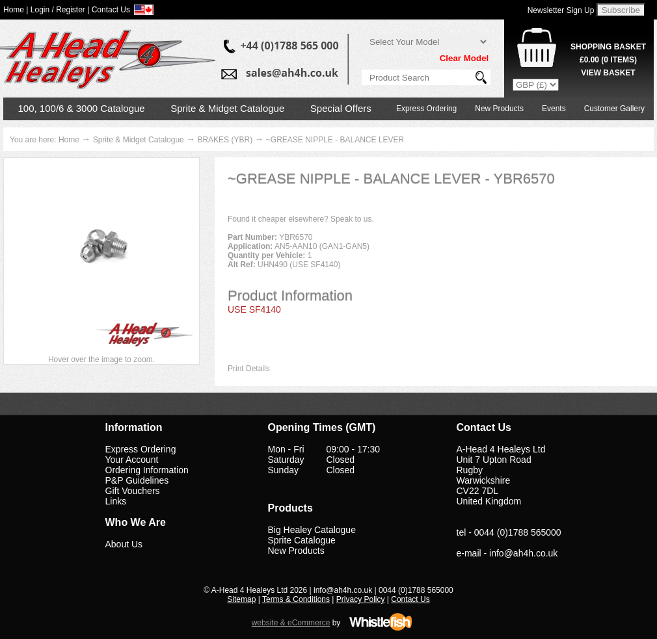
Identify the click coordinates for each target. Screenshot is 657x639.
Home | (15, 9)
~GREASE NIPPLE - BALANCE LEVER (335, 139)
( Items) (608, 59)
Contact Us (410, 599)
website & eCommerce (291, 622)
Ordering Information (147, 470)
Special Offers (340, 108)
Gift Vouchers (132, 491)
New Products (499, 108)
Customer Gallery (614, 108)
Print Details (249, 368)
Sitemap (241, 599)
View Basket (608, 72)
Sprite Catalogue (302, 540)
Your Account (132, 459)
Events (554, 108)
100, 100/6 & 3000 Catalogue (81, 108)
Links (116, 501)
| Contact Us (108, 9)
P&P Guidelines (137, 480)
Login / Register (58, 9)
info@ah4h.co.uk (523, 553)
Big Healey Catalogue (312, 530)
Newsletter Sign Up (561, 10)
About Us (124, 544)
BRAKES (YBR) (224, 139)
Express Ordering (426, 108)
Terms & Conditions (296, 599)
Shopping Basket (608, 46)
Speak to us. (352, 219)
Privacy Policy (360, 599)
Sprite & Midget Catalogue (227, 108)
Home (69, 139)
